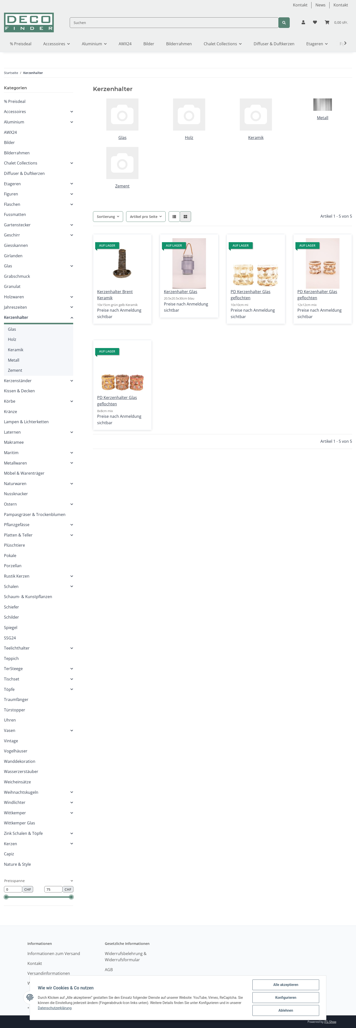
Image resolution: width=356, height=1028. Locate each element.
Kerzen (10, 843)
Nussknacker (16, 493)
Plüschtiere (14, 545)
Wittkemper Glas (19, 823)
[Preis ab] (13, 889)
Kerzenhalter (16, 317)
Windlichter (14, 802)
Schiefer (11, 607)
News (320, 5)
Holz (189, 137)
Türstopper (14, 710)
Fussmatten (15, 214)
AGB (109, 969)
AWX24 (10, 132)
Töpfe (9, 689)
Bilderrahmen (17, 153)
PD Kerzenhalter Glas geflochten (250, 295)
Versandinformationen (48, 973)
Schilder (11, 617)
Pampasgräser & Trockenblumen (35, 514)
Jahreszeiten (15, 307)
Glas (122, 137)
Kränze (10, 411)
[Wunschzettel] (315, 22)
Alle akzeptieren (285, 985)
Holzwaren (14, 297)
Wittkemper (15, 813)
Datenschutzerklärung (54, 1008)
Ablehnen (285, 1010)
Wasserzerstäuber (21, 771)
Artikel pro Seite (143, 216)
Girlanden (13, 255)
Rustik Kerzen (16, 576)
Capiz (9, 854)
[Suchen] (174, 22)
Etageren (12, 184)
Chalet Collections (20, 163)
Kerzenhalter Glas (180, 291)
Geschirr (12, 235)
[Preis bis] (53, 889)
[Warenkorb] (336, 22)
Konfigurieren (285, 998)
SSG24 (10, 638)
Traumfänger (16, 699)
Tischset (11, 679)
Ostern (10, 504)
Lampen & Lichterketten (26, 421)
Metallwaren (15, 463)
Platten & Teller (18, 535)
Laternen (12, 432)
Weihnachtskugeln (21, 792)
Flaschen (12, 204)
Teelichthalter (17, 648)
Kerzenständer (18, 380)
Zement (122, 186)
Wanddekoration (19, 761)
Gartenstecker (17, 225)
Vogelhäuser (15, 751)
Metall (322, 117)
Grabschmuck (17, 276)
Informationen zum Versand (53, 953)
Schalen (11, 586)
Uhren (10, 720)
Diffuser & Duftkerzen (24, 173)
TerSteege (13, 668)
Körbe (9, 401)
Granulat (12, 286)
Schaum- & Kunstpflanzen (28, 596)
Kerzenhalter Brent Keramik (115, 295)
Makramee (14, 442)
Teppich (11, 658)
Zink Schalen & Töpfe (23, 833)
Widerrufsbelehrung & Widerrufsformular (126, 957)
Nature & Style (17, 864)
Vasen (9, 730)
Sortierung (106, 216)
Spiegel (10, 627)
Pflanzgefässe (16, 524)
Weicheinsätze (17, 782)
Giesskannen (16, 245)
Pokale (10, 555)
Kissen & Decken (19, 391)
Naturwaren (15, 483)
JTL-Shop (330, 1022)
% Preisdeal (14, 101)
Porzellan (13, 565)
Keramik (256, 137)
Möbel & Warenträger (24, 473)
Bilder (9, 142)
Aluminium (14, 122)
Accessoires (15, 111)
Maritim (11, 452)
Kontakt (300, 5)
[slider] (6, 897)
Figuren (11, 194)
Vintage (11, 741)
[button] (303, 22)
